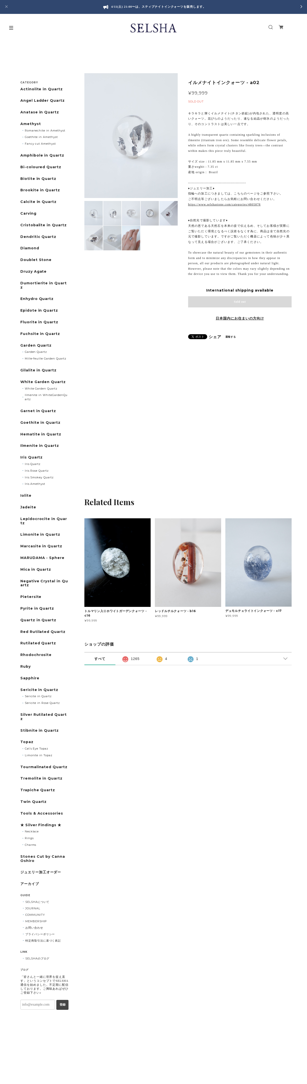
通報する (230, 336)
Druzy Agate (33, 271)
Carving (28, 213)
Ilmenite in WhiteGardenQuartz (46, 397)
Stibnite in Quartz (39, 730)
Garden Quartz (36, 345)
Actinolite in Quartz (41, 89)
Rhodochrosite (36, 655)
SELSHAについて (37, 902)
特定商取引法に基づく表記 (43, 940)
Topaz (27, 742)
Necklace (32, 831)
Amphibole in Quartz (42, 155)
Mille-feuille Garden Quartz (45, 358)
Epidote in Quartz (39, 310)
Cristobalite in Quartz (43, 225)
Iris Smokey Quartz (39, 477)
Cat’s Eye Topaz (36, 748)
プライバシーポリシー (40, 934)
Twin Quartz (33, 802)
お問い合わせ (34, 927)
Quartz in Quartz (38, 620)
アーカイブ (29, 884)
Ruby (25, 666)
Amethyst (30, 124)
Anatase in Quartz (39, 112)
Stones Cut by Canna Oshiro (42, 858)
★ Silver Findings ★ (40, 825)
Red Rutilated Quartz (43, 632)
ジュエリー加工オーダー (40, 872)
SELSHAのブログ (37, 958)
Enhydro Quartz (37, 299)
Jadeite (28, 507)
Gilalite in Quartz (38, 370)
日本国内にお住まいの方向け (240, 318)
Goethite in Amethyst (41, 137)
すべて (99, 659)
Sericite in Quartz (39, 690)
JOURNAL (32, 908)
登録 (63, 1004)
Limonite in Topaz (38, 755)
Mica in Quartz (35, 569)
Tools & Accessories (41, 813)
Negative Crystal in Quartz (44, 583)
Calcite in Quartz (38, 202)
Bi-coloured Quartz (40, 167)
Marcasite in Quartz (41, 546)
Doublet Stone (36, 260)
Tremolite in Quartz (41, 778)
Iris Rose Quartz (37, 470)
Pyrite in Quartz (37, 608)
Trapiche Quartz (37, 790)
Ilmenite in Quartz (39, 446)
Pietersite (31, 597)
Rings (29, 838)
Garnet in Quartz (38, 411)
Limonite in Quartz (40, 534)
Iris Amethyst (35, 484)
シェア (215, 337)
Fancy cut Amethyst (40, 143)
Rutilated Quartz (38, 643)
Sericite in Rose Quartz (42, 703)
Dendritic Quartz (38, 237)
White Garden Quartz (43, 382)
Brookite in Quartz (40, 190)
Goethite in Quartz (40, 423)
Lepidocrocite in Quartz (43, 521)
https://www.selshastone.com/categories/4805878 (224, 204)
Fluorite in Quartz (39, 322)
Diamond (29, 248)
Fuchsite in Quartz (40, 334)
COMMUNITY (35, 915)
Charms (30, 845)
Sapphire (29, 678)
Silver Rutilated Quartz (43, 717)
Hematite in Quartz (40, 434)
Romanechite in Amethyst (45, 130)
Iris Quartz (31, 457)
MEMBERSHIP (36, 921)
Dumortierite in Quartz (43, 285)
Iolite (26, 495)
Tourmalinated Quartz (44, 767)
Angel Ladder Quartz (42, 101)
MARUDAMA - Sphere (42, 558)
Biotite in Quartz (38, 179)
